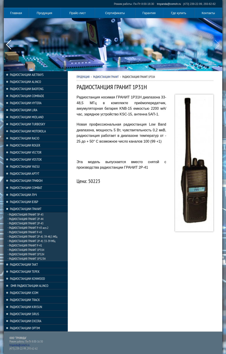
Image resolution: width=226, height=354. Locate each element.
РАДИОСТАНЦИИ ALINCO (25, 81)
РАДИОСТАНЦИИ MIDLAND (27, 117)
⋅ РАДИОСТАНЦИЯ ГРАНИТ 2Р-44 (25, 219)
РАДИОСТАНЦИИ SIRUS (24, 314)
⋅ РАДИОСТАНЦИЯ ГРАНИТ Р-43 (25, 232)
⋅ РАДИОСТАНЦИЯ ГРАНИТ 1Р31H (26, 250)
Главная (16, 13)
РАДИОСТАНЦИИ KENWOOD (27, 278)
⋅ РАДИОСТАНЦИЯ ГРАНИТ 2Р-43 (25, 223)
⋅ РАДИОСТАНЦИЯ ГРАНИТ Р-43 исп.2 (28, 228)
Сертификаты (115, 13)
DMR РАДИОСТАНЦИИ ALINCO (29, 285)
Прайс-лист (77, 13)
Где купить (178, 13)
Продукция (44, 13)
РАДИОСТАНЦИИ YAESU (25, 166)
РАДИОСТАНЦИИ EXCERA (25, 321)
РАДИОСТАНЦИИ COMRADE (27, 96)
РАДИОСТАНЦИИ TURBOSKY (27, 124)
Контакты (208, 13)
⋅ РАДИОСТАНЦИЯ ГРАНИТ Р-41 (25, 245)
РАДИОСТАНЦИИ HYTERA (25, 103)
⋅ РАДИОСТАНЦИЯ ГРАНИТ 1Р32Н (26, 254)
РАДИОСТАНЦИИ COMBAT (26, 187)
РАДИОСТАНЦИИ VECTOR (25, 152)
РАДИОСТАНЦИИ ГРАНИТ (25, 209)
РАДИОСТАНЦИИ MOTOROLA (28, 131)
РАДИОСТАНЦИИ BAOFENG (26, 89)
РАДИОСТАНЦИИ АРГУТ (24, 173)
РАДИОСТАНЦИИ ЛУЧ (23, 194)
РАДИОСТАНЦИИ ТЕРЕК (25, 271)
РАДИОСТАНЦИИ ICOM (24, 292)
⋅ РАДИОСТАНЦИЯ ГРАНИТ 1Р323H (27, 259)
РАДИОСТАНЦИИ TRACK (25, 300)
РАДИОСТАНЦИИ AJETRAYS (26, 74)
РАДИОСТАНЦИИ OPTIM (25, 328)
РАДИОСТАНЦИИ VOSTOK (26, 159)
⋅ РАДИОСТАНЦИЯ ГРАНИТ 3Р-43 (25, 215)
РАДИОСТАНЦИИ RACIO (24, 138)
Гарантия (149, 13)
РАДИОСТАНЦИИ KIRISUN (26, 307)
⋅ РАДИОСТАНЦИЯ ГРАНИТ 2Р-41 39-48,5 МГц (32, 237)
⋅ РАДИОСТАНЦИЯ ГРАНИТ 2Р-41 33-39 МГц (31, 241)
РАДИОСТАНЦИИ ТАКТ (24, 264)
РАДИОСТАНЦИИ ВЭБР (24, 202)
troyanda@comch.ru (169, 4)
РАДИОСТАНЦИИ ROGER (25, 145)
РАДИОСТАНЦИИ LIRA (23, 110)
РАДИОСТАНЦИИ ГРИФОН (26, 180)
